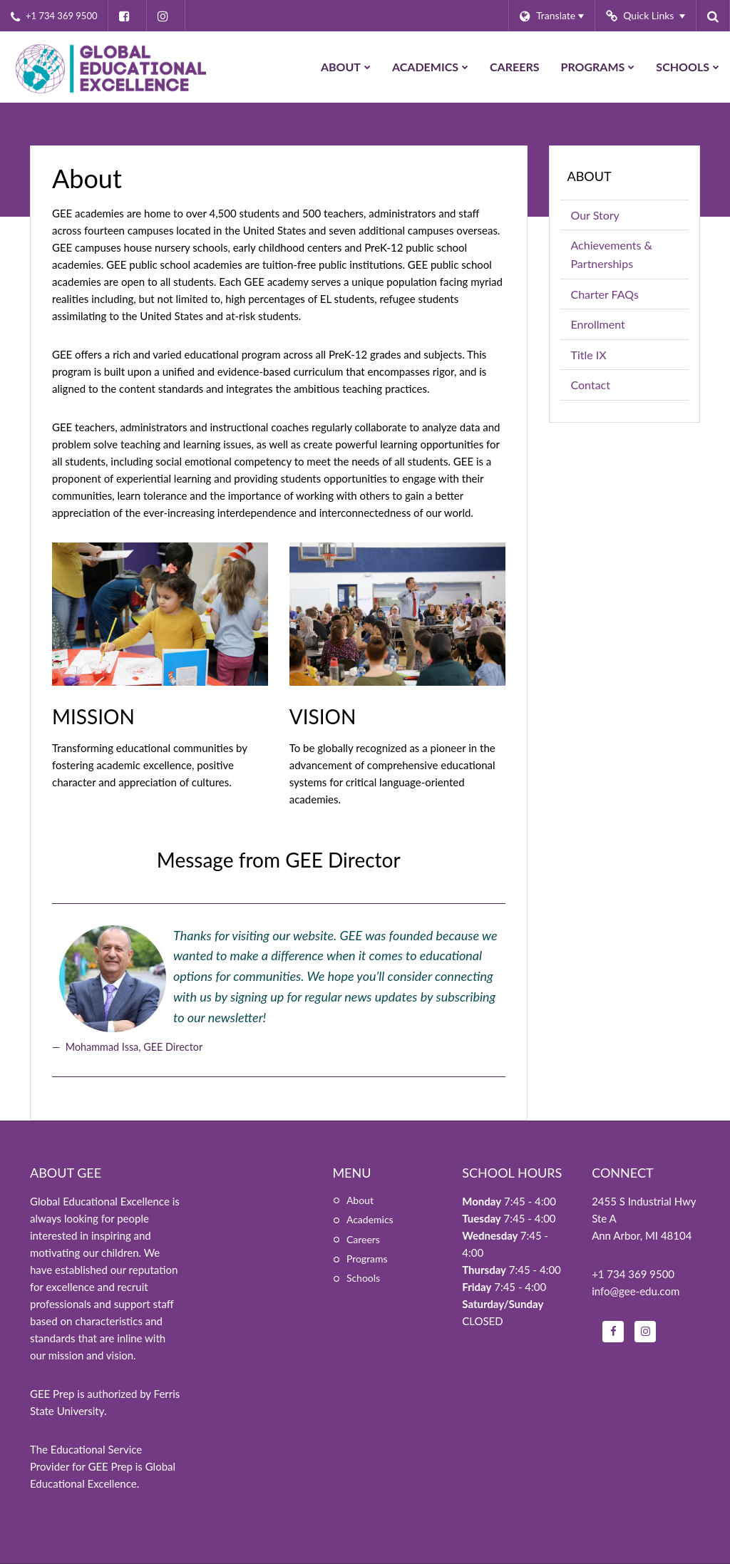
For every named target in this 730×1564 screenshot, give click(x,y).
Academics (370, 1219)
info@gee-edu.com (635, 1291)
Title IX (589, 354)
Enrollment (598, 324)
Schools (363, 1278)
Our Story (595, 215)
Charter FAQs (605, 294)
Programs (367, 1258)
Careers (363, 1239)
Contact (590, 384)
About (589, 176)
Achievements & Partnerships (611, 254)
